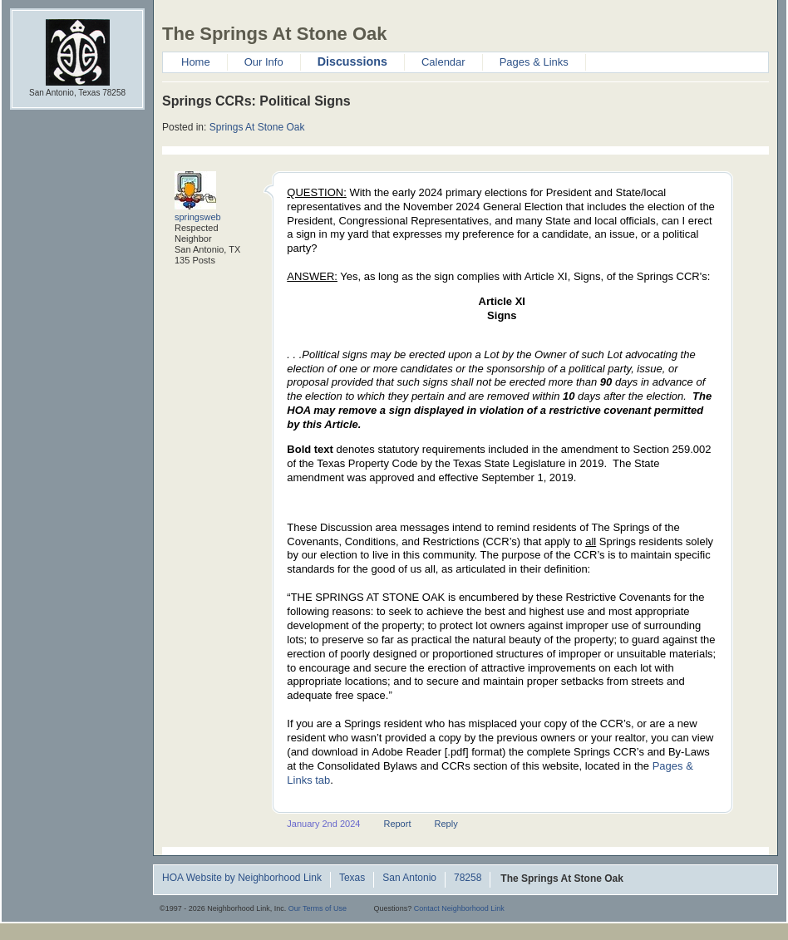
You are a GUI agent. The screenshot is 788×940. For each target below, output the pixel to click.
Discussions (352, 61)
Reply (446, 824)
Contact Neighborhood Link (459, 908)
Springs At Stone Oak (257, 127)
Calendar (443, 62)
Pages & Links (534, 62)
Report (397, 824)
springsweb (198, 217)
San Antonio (409, 878)
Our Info (263, 62)
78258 (467, 878)
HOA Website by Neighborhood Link (242, 878)
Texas (352, 878)
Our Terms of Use (317, 908)
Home (195, 62)
